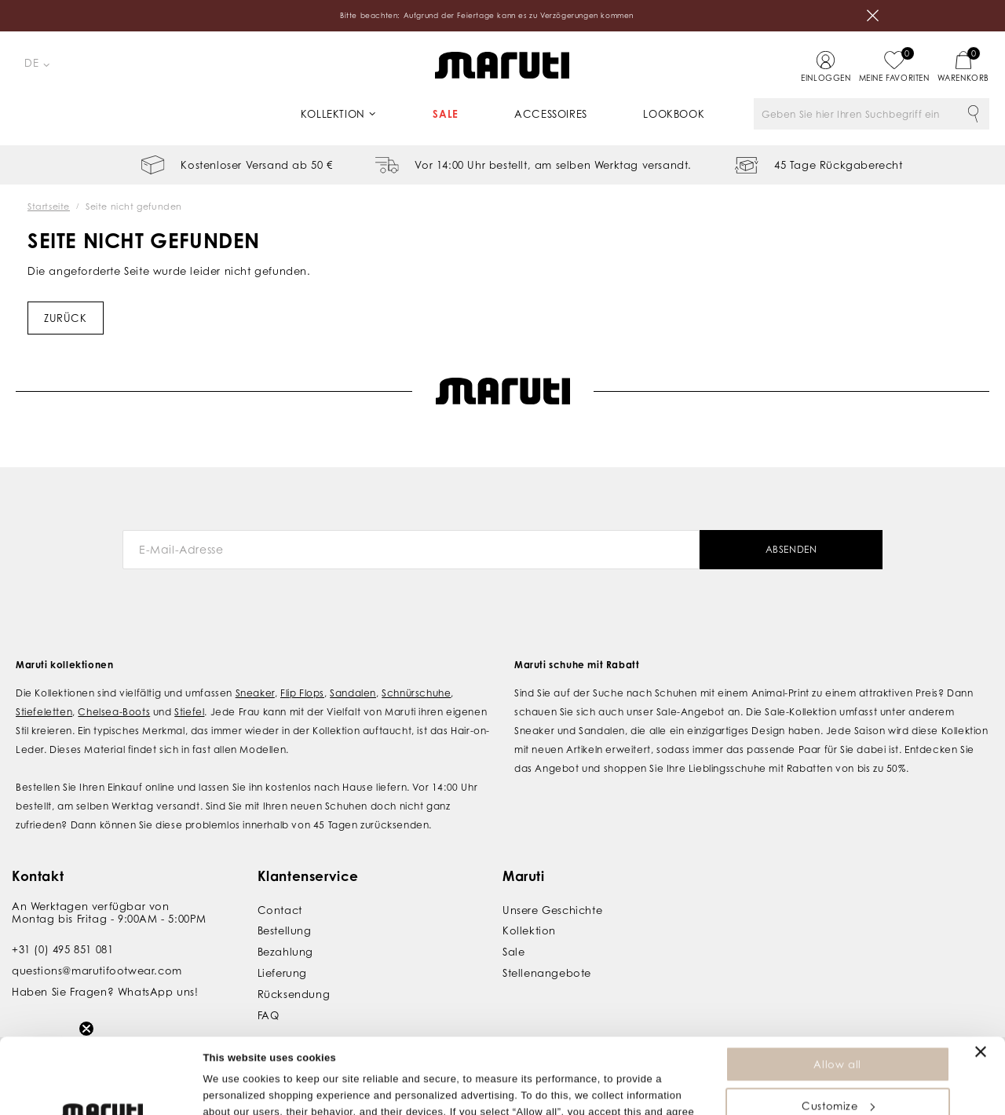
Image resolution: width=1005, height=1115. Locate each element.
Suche (973, 114)
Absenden (791, 549)
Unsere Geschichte (552, 910)
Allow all (837, 993)
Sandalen (353, 693)
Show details (234, 1095)
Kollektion (333, 114)
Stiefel (189, 712)
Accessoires (550, 114)
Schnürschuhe (416, 693)
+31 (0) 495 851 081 (62, 949)
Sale (445, 114)
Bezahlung (285, 951)
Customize (838, 1035)
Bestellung (285, 930)
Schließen (873, 16)
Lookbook (673, 114)
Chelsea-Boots (114, 712)
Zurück (65, 318)
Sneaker (255, 693)
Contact (280, 910)
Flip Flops (302, 693)
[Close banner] (980, 980)
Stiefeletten (44, 712)
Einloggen (825, 77)
